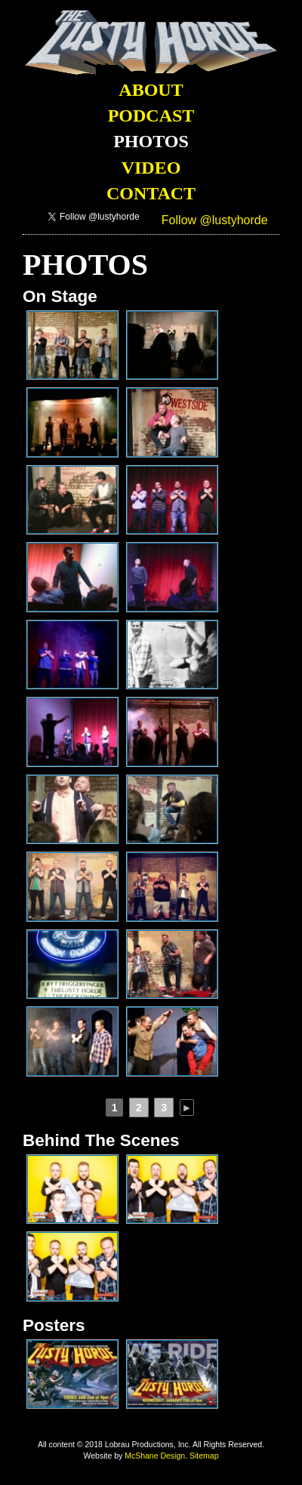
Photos (151, 141)
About (151, 90)
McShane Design (155, 1455)
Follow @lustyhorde (215, 220)
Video (151, 167)
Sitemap (204, 1455)
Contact (151, 193)
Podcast (151, 115)
